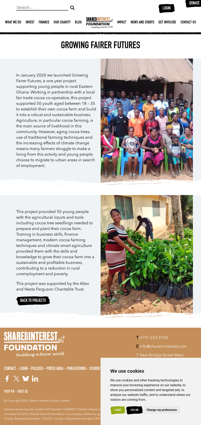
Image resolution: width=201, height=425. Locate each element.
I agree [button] (117, 410)
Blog (78, 23)
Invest (30, 23)
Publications (76, 369)
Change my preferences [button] (162, 409)
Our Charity (62, 23)
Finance (44, 23)
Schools (95, 369)
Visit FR (9, 392)
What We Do (13, 23)
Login (167, 8)
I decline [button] (134, 410)
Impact (121, 23)
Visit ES (23, 392)
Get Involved (167, 23)
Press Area (55, 369)
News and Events (142, 23)
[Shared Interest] (99, 22)
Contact (10, 369)
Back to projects (33, 301)
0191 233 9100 (152, 338)
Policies (37, 369)
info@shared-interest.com (161, 347)
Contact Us (188, 23)
